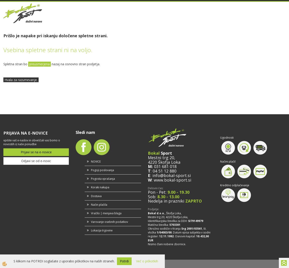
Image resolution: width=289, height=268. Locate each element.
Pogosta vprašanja (103, 179)
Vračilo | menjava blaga (106, 213)
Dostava (96, 196)
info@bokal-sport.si (171, 175)
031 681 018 (165, 166)
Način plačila (99, 205)
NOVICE (96, 161)
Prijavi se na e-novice (36, 152)
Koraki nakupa (100, 187)
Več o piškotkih (147, 261)
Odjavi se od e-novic (36, 161)
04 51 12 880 (164, 171)
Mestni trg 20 (161, 157)
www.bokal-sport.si (172, 180)
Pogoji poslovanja (102, 170)
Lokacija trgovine (102, 230)
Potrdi (124, 261)
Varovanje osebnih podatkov (109, 222)
